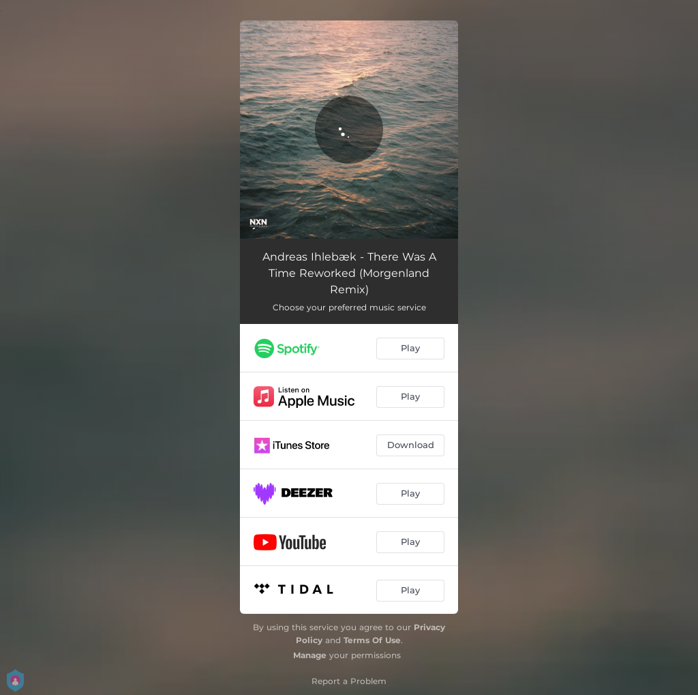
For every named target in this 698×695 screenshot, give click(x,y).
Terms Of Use (372, 640)
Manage (310, 655)
